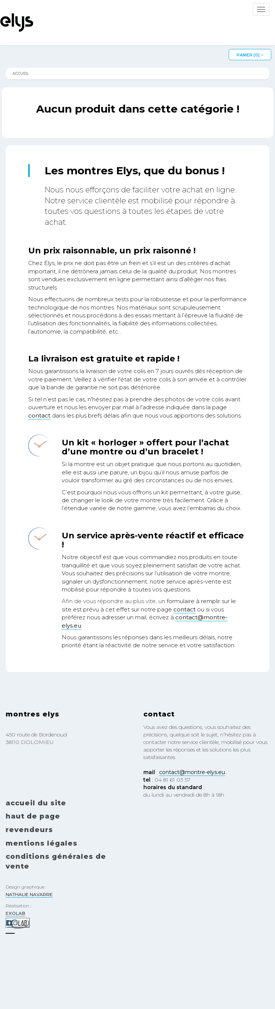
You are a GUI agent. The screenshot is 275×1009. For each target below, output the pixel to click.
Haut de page (33, 816)
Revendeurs (29, 830)
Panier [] (250, 55)
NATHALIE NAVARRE (29, 894)
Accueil (20, 73)
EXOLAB (15, 913)
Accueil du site (36, 803)
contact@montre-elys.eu (192, 772)
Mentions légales (41, 843)
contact (39, 415)
